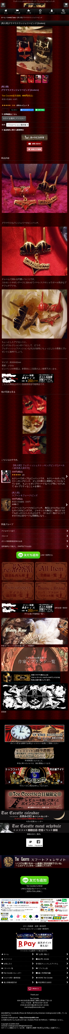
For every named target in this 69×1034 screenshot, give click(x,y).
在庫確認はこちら (9, 114)
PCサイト (36, 989)
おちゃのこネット (30, 1032)
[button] (3, 5)
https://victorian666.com (29, 1018)
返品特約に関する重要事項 (13, 130)
